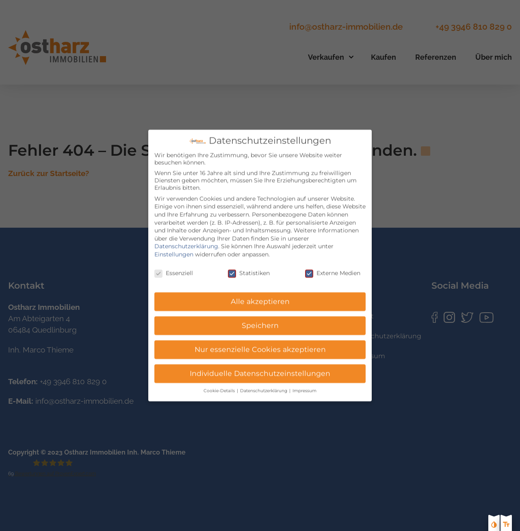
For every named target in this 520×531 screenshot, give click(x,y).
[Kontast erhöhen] (494, 525)
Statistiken (249, 267)
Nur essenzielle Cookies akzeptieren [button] (260, 344)
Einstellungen (173, 248)
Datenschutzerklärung (186, 241)
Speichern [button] (260, 320)
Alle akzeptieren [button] (260, 296)
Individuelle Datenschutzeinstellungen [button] (260, 368)
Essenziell (173, 267)
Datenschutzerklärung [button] (264, 385)
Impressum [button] (304, 385)
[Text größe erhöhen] (506, 525)
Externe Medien (332, 267)
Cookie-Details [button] (220, 385)
